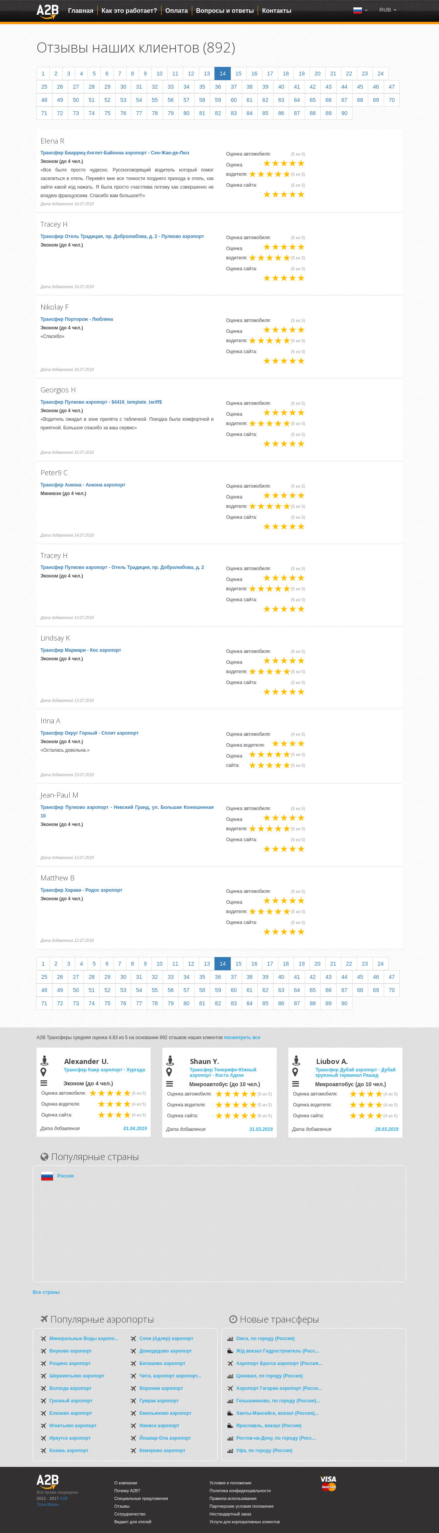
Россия (65, 1176)
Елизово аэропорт (70, 1413)
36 (218, 87)
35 (202, 87)
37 (234, 87)
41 (297, 87)
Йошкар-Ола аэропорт (165, 1438)
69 (376, 100)
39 (265, 87)
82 (218, 113)
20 (317, 73)
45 (360, 87)
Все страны (46, 1292)
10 (159, 73)
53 (123, 100)
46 (376, 87)
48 (44, 100)
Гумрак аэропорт (159, 1401)
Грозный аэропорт (71, 1401)
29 (107, 87)
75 (107, 113)
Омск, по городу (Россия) (265, 1338)
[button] (388, 9)
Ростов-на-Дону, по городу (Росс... (276, 1438)
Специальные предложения (141, 1498)
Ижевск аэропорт (159, 1425)
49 (60, 100)
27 (76, 87)
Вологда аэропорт (70, 1388)
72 (60, 113)
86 (281, 113)
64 (297, 100)
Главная (80, 10)
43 (328, 87)
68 (360, 100)
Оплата (176, 10)
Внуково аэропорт (70, 1351)
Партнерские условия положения (242, 1506)
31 (139, 87)
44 (344, 87)
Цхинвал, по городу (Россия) (269, 1376)
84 (250, 113)
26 (60, 87)
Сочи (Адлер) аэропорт (166, 1338)
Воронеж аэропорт (161, 1388)
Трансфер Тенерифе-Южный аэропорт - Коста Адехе (223, 1072)
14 (223, 73)
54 (139, 100)
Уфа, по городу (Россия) (264, 1450)
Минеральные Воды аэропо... (83, 1338)
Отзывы (122, 1506)
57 (186, 100)
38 (250, 87)
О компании (125, 1482)
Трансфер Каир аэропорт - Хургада (104, 1070)
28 (92, 87)
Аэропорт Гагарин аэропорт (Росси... (279, 1388)
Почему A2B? (127, 1490)
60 (234, 100)
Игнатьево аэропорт (73, 1425)
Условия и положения (230, 1482)
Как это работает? (129, 10)
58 (202, 100)
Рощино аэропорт (70, 1363)
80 (186, 113)
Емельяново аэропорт (166, 1413)
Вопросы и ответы (225, 10)
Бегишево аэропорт (163, 1363)
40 (281, 87)
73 (76, 113)
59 (218, 100)
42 (313, 87)
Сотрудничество (130, 1514)
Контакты (276, 10)
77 (139, 113)
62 (265, 100)
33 (171, 87)
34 (186, 87)
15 (238, 73)
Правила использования (233, 1498)
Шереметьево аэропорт (76, 1376)
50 (76, 100)
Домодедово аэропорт (166, 1351)
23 (365, 73)
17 (270, 73)
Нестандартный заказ (230, 1514)
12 (191, 73)
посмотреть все (242, 1037)
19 (302, 73)
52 (107, 100)
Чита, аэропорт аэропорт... (170, 1376)
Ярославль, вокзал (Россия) (269, 1425)
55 (155, 100)
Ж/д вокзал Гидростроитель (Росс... (277, 1351)
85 (265, 113)
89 (328, 113)
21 (333, 73)
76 (123, 113)
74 (92, 113)
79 (171, 113)
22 (349, 73)
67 (344, 100)
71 (44, 113)
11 (175, 73)
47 (392, 87)
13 (207, 73)
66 (328, 100)
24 (381, 73)
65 (313, 100)
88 (313, 113)
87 (297, 113)
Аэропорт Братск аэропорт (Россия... (279, 1363)
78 (155, 113)
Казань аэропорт (68, 1450)
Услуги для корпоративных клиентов (245, 1521)
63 (281, 100)
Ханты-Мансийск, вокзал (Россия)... (277, 1413)
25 (44, 87)
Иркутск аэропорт (70, 1438)
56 (171, 100)
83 (234, 113)
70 (392, 100)
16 (254, 73)
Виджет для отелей (132, 1521)
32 (155, 87)
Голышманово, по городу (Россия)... (278, 1401)
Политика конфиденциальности (240, 1490)
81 (202, 113)
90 (344, 113)
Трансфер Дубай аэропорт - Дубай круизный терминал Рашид (356, 1072)
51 (92, 100)
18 (286, 73)
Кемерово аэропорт (163, 1450)
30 (123, 87)
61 (250, 100)
